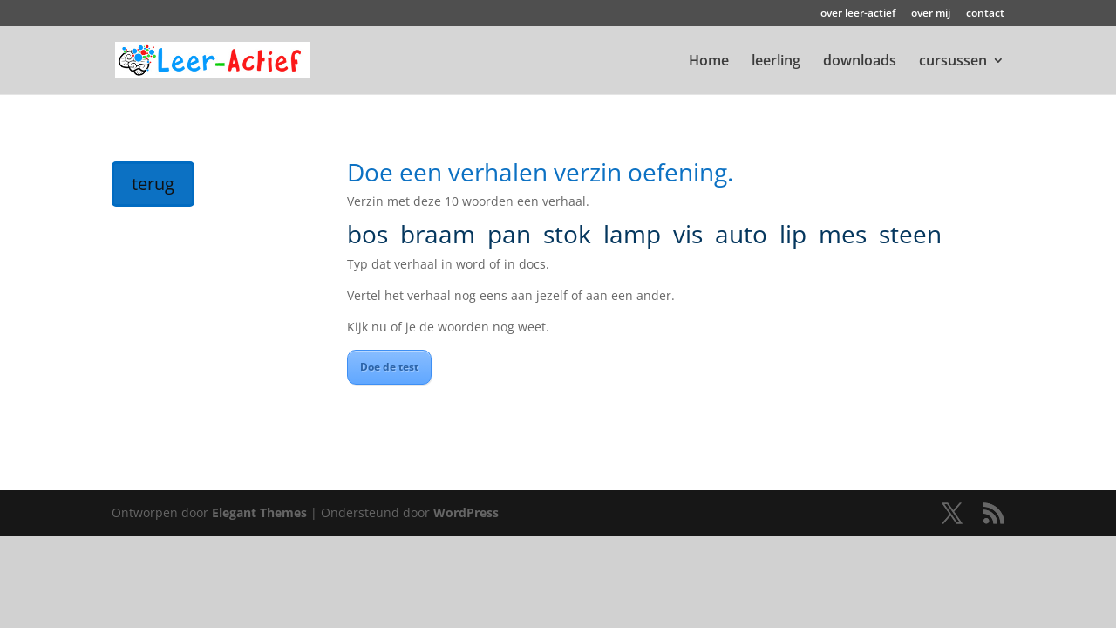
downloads (859, 62)
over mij (930, 14)
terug (153, 183)
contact (985, 14)
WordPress (466, 512)
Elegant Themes (259, 512)
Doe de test (389, 366)
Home (709, 62)
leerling (776, 62)
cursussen (953, 62)
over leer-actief (857, 14)
